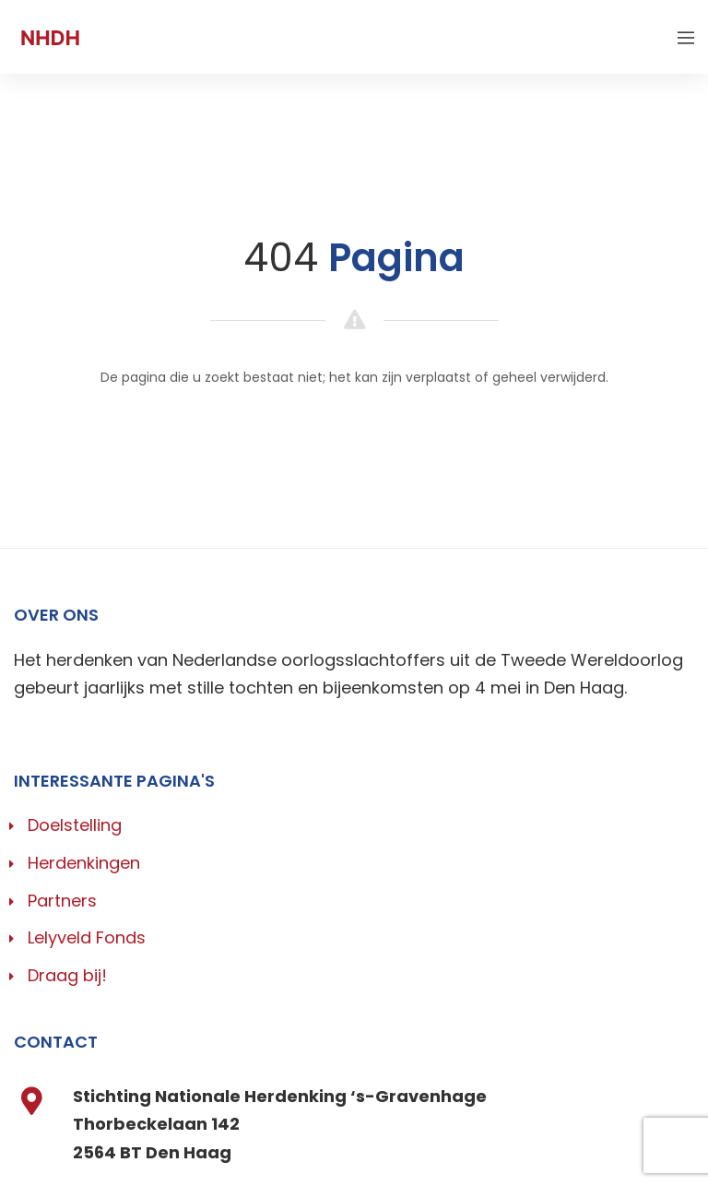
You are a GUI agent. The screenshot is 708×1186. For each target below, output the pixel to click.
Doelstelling (75, 824)
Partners (62, 900)
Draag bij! (67, 975)
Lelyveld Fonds (87, 937)
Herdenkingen (84, 862)
